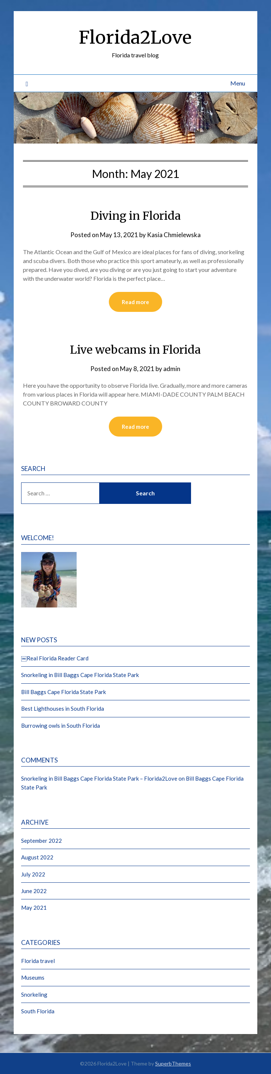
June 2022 (34, 891)
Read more (135, 302)
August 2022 (37, 857)
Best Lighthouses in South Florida (62, 708)
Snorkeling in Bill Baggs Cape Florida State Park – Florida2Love (99, 778)
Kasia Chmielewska (174, 235)
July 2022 (33, 874)
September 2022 (41, 840)
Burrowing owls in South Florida (60, 725)
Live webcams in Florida (135, 350)
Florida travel (38, 960)
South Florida (37, 1011)
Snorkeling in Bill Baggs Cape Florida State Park (80, 674)
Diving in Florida (135, 216)
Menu (237, 83)
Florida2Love (135, 37)
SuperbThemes (173, 1063)
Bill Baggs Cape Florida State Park (63, 691)
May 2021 (34, 907)
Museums (32, 977)
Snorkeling (34, 994)
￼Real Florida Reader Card (54, 658)
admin (171, 369)
